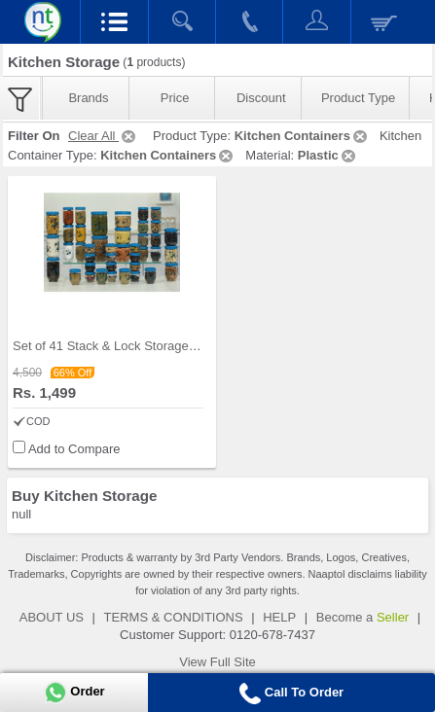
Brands (88, 97)
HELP (279, 617)
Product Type (358, 97)
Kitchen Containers (302, 135)
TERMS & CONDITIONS (173, 617)
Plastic (328, 155)
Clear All (103, 135)
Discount (261, 97)
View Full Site (217, 662)
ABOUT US (51, 617)
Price (175, 97)
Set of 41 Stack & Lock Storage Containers (133, 345)
